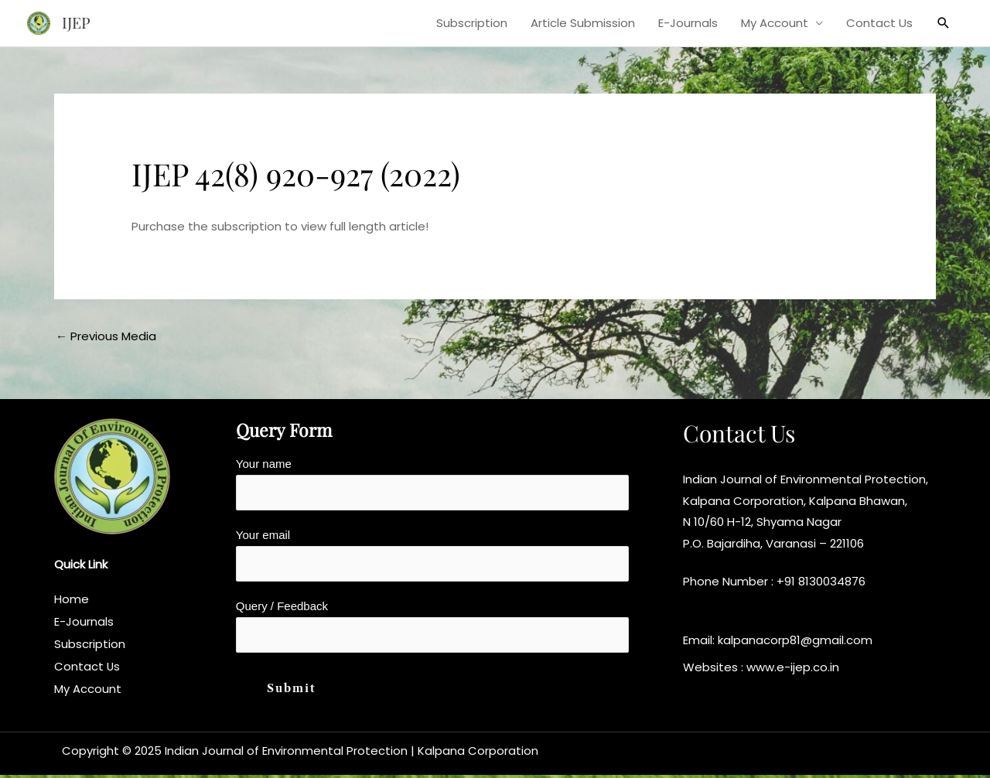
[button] (943, 23)
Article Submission (583, 23)
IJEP (76, 22)
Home (71, 600)
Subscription (471, 23)
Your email (432, 556)
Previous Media (106, 336)
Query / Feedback (432, 629)
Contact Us (879, 23)
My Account (774, 23)
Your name (432, 484)
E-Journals (688, 23)
